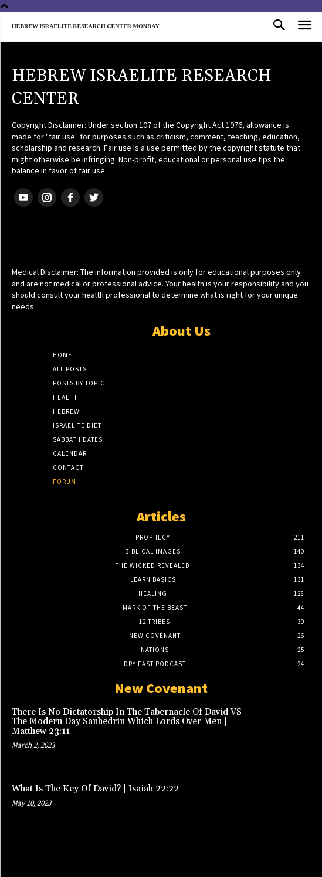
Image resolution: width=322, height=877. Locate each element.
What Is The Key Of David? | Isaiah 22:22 (95, 788)
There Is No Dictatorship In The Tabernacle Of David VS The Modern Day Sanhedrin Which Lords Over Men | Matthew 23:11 (127, 722)
